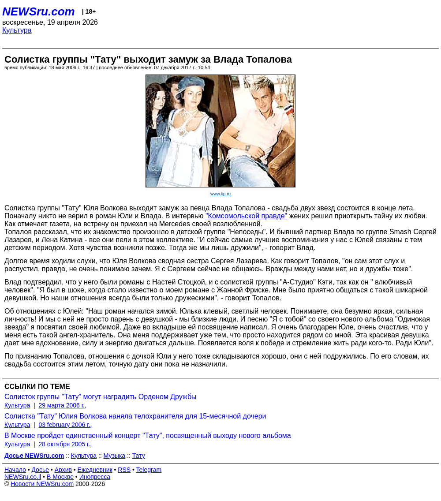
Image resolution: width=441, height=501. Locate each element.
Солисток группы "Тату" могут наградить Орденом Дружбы (100, 396)
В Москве (60, 476)
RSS (124, 469)
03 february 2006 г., (65, 424)
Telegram (149, 469)
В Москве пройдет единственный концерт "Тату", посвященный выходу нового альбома (147, 435)
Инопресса (95, 476)
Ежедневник (95, 469)
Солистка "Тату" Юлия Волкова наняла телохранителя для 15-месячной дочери (135, 416)
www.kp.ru (220, 193)
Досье (40, 469)
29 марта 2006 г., (62, 405)
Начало (15, 469)
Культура (17, 30)
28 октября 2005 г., (65, 444)
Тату (138, 455)
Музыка (115, 455)
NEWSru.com (38, 11)
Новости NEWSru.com (42, 483)
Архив (63, 469)
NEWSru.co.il (22, 476)
